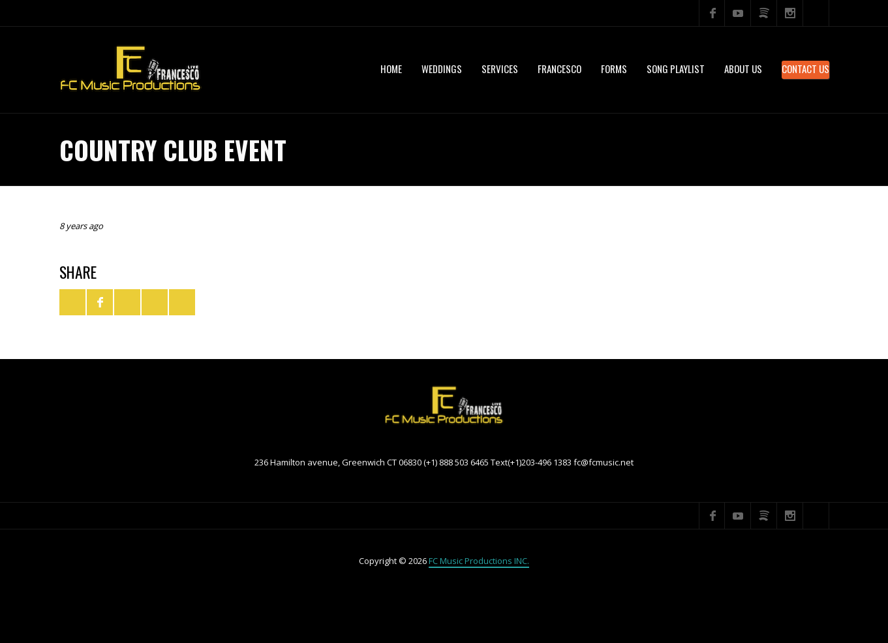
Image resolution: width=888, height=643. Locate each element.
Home (391, 68)
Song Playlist (676, 68)
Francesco (559, 68)
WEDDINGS (441, 68)
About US (743, 68)
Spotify (764, 13)
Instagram (790, 13)
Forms (614, 68)
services (500, 68)
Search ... (816, 13)
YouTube (738, 13)
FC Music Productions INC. (479, 561)
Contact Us (805, 68)
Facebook (712, 13)
